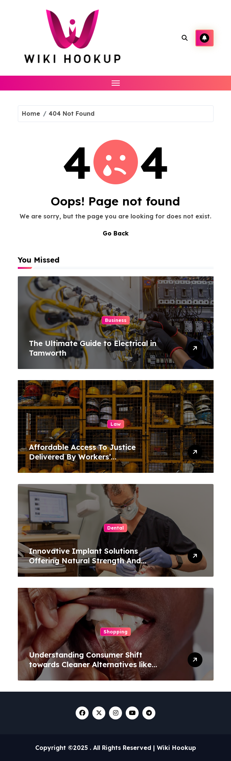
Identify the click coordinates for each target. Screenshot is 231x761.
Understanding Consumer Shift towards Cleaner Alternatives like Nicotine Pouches (90, 664)
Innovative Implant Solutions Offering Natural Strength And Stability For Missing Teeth (85, 560)
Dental (115, 528)
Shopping (115, 632)
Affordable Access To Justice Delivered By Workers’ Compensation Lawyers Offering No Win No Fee (95, 461)
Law (115, 424)
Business (115, 320)
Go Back (116, 233)
